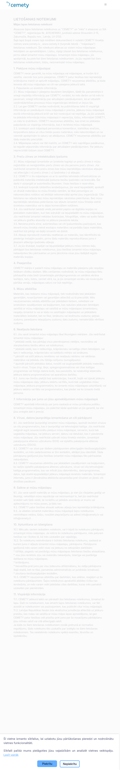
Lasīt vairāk (10, 755)
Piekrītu (47, 763)
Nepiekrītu (70, 764)
